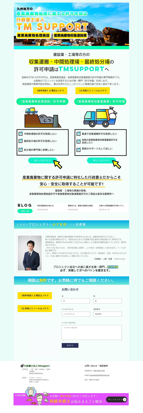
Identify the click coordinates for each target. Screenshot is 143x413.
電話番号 (96, 309)
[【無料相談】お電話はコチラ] (50, 90)
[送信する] (70, 345)
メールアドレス (67, 309)
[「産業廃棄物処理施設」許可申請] (42, 101)
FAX (86, 380)
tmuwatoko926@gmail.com (99, 375)
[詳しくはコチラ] (42, 160)
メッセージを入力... (69, 322)
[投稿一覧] (25, 211)
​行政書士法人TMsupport (37, 365)
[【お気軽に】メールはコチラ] (92, 90)
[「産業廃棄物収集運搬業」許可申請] (100, 101)
